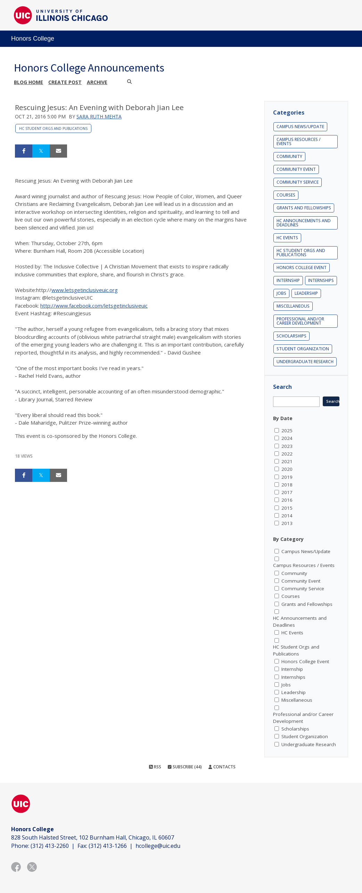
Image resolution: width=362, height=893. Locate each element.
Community (289, 156)
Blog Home (28, 82)
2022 (287, 454)
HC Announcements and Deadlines (304, 223)
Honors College (32, 38)
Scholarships (291, 336)
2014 (287, 515)
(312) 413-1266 (108, 846)
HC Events (287, 238)
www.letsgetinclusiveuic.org (84, 289)
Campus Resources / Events (299, 141)
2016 (287, 500)
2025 (287, 430)
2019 (287, 477)
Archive (97, 82)
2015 (287, 508)
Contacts (222, 767)
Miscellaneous (293, 306)
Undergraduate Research (305, 362)
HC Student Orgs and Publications (53, 128)
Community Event (296, 169)
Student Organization (303, 349)
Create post (65, 82)
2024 (287, 438)
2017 (287, 492)
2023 (287, 446)
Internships (321, 280)
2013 (287, 523)
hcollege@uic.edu (157, 846)
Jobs (281, 293)
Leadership (306, 293)
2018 (287, 485)
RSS (155, 767)
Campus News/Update (300, 127)
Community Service (298, 182)
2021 (287, 461)
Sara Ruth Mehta (99, 116)
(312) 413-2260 (50, 846)
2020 (287, 469)
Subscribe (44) (185, 767)
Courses (286, 195)
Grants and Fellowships (304, 208)
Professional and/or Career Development (300, 321)
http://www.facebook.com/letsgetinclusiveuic (94, 305)
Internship (288, 280)
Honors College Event (302, 267)
